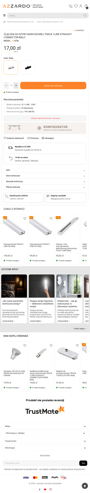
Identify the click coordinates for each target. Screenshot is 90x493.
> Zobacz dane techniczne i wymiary (45, 118)
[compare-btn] (32, 138)
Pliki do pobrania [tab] (45, 187)
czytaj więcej (7, 321)
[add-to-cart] (53, 85)
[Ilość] (11, 85)
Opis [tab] (45, 170)
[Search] (44, 15)
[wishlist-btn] (14, 138)
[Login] (81, 6)
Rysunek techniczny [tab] (45, 181)
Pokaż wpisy (79, 329)
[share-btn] (46, 138)
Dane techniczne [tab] (45, 176)
